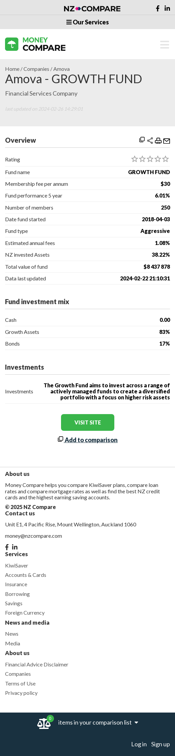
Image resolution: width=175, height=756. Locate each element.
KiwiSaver (16, 565)
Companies (36, 69)
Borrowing (17, 594)
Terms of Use (20, 683)
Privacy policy (21, 692)
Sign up (160, 744)
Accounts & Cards (25, 575)
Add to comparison (87, 440)
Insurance (16, 584)
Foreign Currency (25, 612)
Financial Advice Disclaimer (36, 664)
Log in (139, 744)
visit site (87, 422)
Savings (13, 603)
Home (12, 69)
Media (12, 643)
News (11, 633)
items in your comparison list (98, 722)
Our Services (87, 22)
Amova (61, 69)
